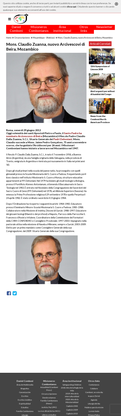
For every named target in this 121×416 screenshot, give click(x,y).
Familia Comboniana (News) (49, 402)
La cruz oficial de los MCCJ (49, 411)
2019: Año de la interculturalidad (72, 395)
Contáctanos (94, 385)
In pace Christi (94, 396)
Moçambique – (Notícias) (44, 37)
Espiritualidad (25, 403)
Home (9, 37)
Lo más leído (94, 411)
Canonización (25, 392)
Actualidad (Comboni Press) (49, 388)
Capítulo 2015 (72, 413)
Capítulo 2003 (72, 406)
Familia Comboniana (24, 411)
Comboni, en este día (94, 392)
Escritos (24, 396)
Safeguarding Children (72, 385)
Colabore (94, 388)
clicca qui (71, 6)
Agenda (94, 400)
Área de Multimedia (25, 385)
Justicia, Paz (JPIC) (49, 407)
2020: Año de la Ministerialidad (72, 400)
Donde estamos (49, 397)
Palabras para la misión (94, 407)
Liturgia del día (94, 403)
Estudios (25, 407)
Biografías (25, 388)
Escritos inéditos (25, 400)
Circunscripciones (22, 37)
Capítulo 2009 (72, 410)
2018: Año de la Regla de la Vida (72, 389)
